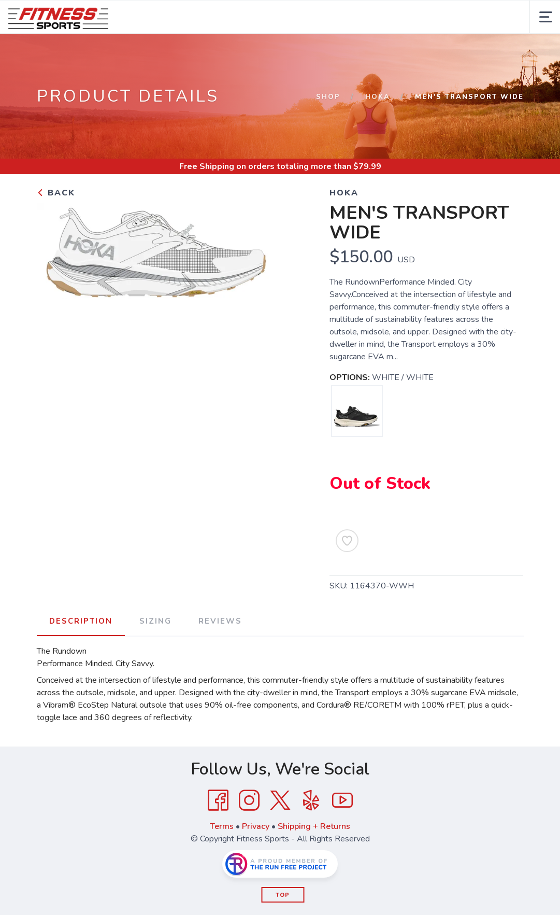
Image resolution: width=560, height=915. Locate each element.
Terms (222, 826)
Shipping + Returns (314, 826)
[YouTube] (342, 800)
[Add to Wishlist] (347, 540)
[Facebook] (218, 800)
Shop (328, 97)
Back (56, 193)
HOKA (377, 97)
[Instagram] (249, 800)
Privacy (255, 826)
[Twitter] (280, 800)
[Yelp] (311, 800)
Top (283, 895)
